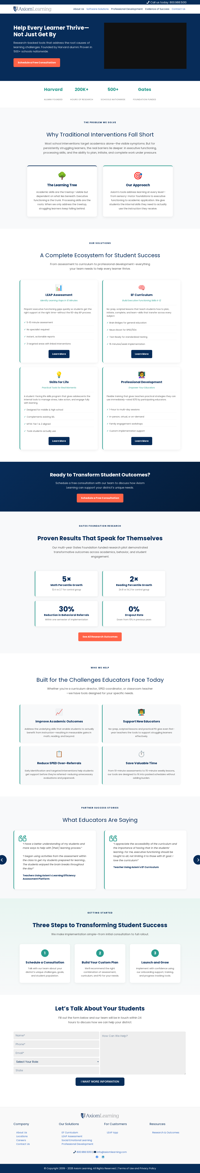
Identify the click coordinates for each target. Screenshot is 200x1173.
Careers (21, 1140)
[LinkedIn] (103, 1157)
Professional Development (77, 1144)
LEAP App (112, 1132)
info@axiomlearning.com (112, 1152)
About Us (21, 1132)
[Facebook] (97, 1157)
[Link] (32, 9)
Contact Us (23, 1144)
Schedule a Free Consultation (37, 62)
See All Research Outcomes (100, 636)
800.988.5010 (84, 1152)
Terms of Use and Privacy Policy (137, 1168)
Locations (22, 1136)
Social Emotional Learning (77, 1140)
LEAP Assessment (72, 1136)
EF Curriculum (70, 1132)
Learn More (59, 354)
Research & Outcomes (165, 1132)
